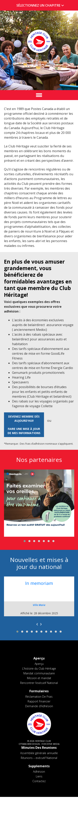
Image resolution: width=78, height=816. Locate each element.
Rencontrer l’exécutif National (39, 683)
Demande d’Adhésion (39, 706)
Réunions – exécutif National (39, 758)
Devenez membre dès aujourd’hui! (24, 419)
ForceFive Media (50, 744)
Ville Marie (39, 605)
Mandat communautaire (39, 673)
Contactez (39, 781)
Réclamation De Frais (39, 696)
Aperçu (39, 664)
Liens (39, 776)
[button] (24, 541)
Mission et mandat (39, 678)
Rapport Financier (39, 701)
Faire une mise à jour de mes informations (24, 431)
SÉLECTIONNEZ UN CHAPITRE (41, 5)
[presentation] (37, 623)
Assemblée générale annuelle (39, 753)
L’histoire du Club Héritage (39, 668)
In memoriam (39, 583)
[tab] (39, 5)
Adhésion (39, 771)
